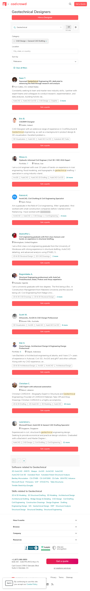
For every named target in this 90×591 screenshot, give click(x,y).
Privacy (53, 578)
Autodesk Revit (33, 475)
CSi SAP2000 (45, 478)
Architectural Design (63, 366)
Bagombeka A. (26, 274)
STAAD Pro (44, 482)
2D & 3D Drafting (19, 404)
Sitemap (69, 578)
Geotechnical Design (41, 506)
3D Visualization (19, 139)
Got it (9, 583)
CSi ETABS (34, 478)
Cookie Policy (32, 584)
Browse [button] (45, 527)
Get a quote (45, 107)
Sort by (15, 57)
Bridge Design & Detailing (40, 499)
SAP (36, 482)
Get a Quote (81, 4)
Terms (61, 578)
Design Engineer (52, 503)
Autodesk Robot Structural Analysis (55, 475)
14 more (69, 178)
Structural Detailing (35, 510)
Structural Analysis (63, 506)
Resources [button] (45, 540)
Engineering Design (19, 506)
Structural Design (19, 510)
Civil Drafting (40, 442)
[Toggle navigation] (6, 4)
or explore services (62, 568)
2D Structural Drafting (37, 495)
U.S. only (68, 30)
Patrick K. (23, 196)
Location (15, 47)
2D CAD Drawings (43, 256)
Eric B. (22, 119)
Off (69, 27)
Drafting (64, 503)
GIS (30, 506)
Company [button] (45, 533)
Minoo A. (23, 157)
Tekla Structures (56, 482)
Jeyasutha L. (24, 234)
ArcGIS (15, 177)
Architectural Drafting (20, 499)
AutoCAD (16, 101)
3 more (63, 101)
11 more (66, 443)
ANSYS (27, 471)
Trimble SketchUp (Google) (22, 486)
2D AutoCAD (17, 471)
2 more (55, 256)
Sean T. (22, 78)
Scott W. (23, 315)
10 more (67, 404)
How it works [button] (45, 520)
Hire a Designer (45, 18)
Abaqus (34, 471)
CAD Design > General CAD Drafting (31, 41)
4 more (63, 216)
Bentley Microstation (20, 478)
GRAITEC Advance (67, 478)
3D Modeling (46, 404)
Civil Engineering (51, 216)
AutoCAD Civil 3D (29, 101)
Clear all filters (20, 68)
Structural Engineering (53, 510)
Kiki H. (22, 343)
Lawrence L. (24, 422)
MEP (52, 506)
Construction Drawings (35, 503)
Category (15, 36)
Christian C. (24, 384)
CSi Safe (55, 478)
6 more (65, 325)
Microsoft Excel (18, 482)
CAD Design (43, 101)
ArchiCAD (17, 216)
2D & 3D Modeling (19, 495)
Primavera (29, 482)
